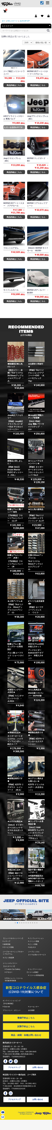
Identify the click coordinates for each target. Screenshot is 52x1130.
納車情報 (6, 944)
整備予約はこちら (26, 1018)
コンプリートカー (35, 969)
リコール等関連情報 (36, 975)
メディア (6, 941)
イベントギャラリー (10, 963)
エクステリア (25, 21)
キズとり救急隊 (8, 958)
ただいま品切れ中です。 (14, 127)
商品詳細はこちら (14, 85)
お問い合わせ (37, 1067)
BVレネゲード (12, 21)
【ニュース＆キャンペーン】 (13, 938)
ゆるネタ (32, 947)
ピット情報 (32, 944)
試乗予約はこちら (26, 1026)
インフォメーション (36, 938)
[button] (15, 922)
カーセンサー (33, 1007)
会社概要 (31, 1010)
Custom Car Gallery (12, 969)
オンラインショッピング (12, 1001)
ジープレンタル (33, 952)
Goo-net (6, 1007)
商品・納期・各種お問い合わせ (26, 1035)
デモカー (8, 972)
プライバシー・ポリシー (12, 1010)
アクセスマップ (14, 1067)
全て (3, 21)
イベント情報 (33, 941)
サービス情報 (8, 947)
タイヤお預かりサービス (37, 955)
